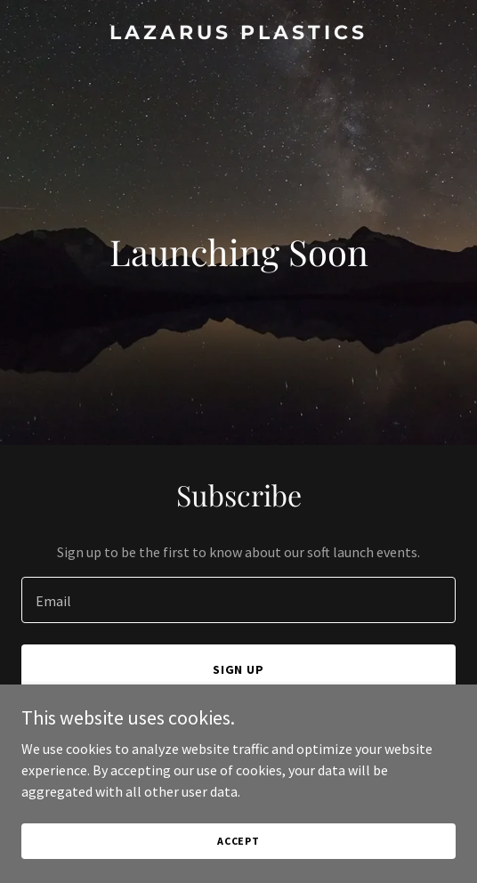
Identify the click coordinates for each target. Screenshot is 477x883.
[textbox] (238, 600)
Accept (238, 840)
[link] (238, 34)
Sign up (239, 669)
